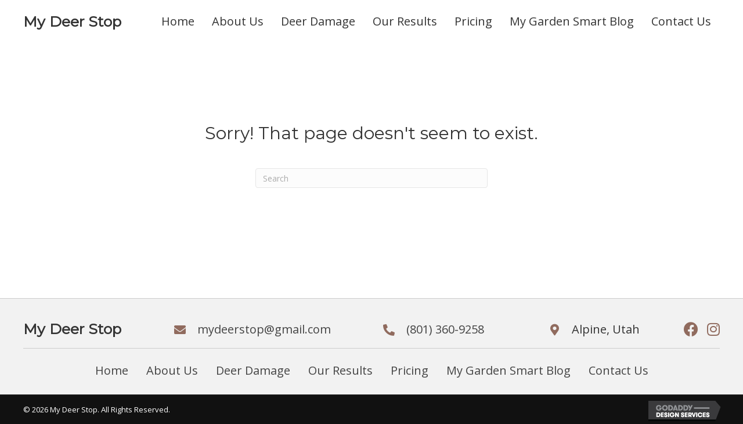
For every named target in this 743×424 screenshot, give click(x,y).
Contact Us (618, 370)
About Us (172, 370)
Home (111, 370)
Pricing (409, 370)
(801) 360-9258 (445, 329)
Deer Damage (253, 370)
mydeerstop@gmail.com (264, 329)
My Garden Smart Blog (508, 370)
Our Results (340, 370)
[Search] (371, 178)
